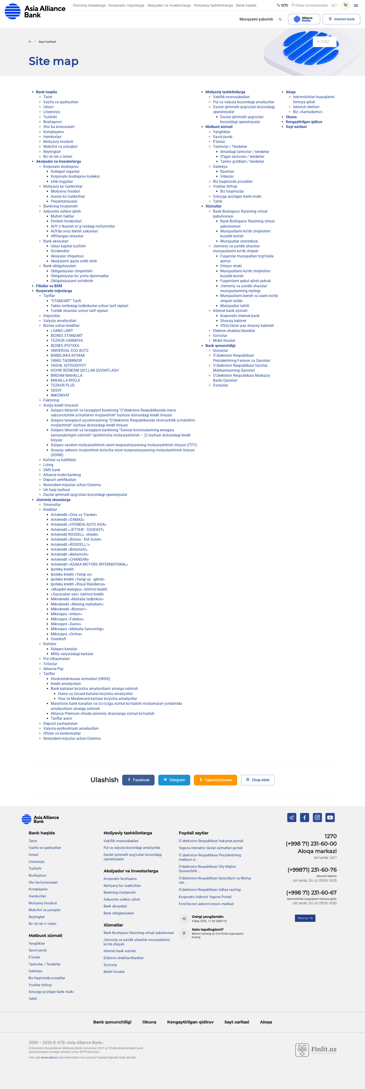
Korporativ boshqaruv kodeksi (75, 176)
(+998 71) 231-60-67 (311, 892)
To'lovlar (50, 664)
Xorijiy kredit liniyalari (60, 405)
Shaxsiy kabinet (233, 320)
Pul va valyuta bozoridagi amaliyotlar (243, 102)
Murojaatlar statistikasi (239, 241)
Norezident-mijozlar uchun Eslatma (72, 485)
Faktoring (51, 400)
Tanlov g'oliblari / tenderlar (242, 161)
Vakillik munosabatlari (231, 97)
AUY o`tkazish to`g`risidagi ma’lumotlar (83, 226)
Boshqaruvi (52, 122)
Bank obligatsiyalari (59, 266)
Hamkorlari (52, 137)
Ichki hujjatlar (62, 181)
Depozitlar (51, 316)
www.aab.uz (49, 1057)
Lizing (48, 465)
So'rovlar (220, 335)
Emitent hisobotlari (66, 221)
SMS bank (51, 470)
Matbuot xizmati (219, 126)
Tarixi (47, 97)
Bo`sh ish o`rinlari (57, 156)
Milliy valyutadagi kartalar (72, 654)
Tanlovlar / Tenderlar (230, 146)
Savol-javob (222, 137)
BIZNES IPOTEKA (65, 345)
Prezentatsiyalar (64, 201)
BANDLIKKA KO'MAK (68, 355)
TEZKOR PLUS (63, 385)
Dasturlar (220, 385)
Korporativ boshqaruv (61, 166)
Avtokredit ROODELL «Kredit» (75, 534)
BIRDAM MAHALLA (66, 375)
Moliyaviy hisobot (65, 191)
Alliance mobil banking (62, 475)
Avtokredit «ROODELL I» (70, 544)
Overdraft (58, 639)
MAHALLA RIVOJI (65, 380)
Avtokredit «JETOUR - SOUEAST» (77, 529)
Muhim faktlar (62, 216)
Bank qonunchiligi (220, 345)
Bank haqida (46, 92)
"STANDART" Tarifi (66, 301)
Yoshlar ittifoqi (225, 186)
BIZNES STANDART (67, 335)
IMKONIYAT (60, 395)
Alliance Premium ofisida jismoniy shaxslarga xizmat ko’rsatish (102, 713)
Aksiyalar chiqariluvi (67, 256)
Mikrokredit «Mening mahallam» (77, 604)
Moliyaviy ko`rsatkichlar (62, 186)
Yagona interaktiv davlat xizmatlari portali (211, 848)
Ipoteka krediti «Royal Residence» (78, 584)
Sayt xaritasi (296, 126)
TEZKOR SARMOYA (67, 340)
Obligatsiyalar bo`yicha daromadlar (80, 276)
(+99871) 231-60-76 (312, 870)
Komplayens (53, 132)
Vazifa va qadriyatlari (60, 102)
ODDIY (56, 390)
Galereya (220, 166)
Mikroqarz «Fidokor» (67, 619)
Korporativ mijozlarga (54, 291)
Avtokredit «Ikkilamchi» (70, 554)
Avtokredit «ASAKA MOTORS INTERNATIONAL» (89, 564)
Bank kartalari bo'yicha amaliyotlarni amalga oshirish (94, 688)
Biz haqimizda (232, 191)
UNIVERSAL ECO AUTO (69, 350)
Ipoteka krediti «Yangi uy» (72, 574)
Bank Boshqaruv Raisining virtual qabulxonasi (139, 933)
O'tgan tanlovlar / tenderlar (242, 156)
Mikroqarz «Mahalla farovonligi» (77, 629)
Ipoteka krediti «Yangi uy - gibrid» (78, 579)
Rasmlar (227, 171)
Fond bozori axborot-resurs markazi (206, 904)
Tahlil (217, 201)
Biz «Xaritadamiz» (308, 112)
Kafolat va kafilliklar (59, 460)
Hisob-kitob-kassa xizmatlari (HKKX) (80, 679)
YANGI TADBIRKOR (66, 360)
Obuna (291, 117)
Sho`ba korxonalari (58, 126)
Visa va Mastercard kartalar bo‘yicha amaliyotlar (97, 698)
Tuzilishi (50, 117)
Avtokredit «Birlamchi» (69, 549)
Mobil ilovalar (224, 340)
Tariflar (49, 296)
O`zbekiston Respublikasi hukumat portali (211, 841)
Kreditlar (50, 509)
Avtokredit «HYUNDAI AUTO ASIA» (79, 524)
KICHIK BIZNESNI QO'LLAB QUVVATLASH (85, 370)
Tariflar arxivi (61, 718)
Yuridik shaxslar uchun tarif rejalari (79, 310)
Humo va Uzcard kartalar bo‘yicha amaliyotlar (95, 693)
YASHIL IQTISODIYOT (68, 365)
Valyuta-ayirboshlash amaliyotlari (70, 728)
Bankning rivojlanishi (60, 206)
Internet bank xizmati (230, 310)
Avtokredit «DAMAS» (68, 519)
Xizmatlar (214, 206)
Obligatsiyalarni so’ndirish (72, 281)
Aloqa (291, 92)
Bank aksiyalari (55, 241)
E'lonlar (219, 141)
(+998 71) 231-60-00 (311, 843)
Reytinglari (52, 151)
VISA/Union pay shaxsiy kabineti (247, 325)
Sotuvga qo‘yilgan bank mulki (237, 196)
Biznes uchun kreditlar (61, 325)
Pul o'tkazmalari (56, 659)
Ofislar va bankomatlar (62, 733)
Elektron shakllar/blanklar (234, 330)
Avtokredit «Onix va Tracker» (74, 514)
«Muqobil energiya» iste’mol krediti (79, 589)
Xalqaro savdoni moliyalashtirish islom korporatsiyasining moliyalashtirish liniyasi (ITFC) (124, 445)
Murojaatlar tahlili (234, 306)
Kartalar (49, 644)
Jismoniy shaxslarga (53, 500)
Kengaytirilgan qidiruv (304, 122)
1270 (331, 836)
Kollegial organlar (65, 171)
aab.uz (35, 11)
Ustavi (48, 107)
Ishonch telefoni (306, 107)
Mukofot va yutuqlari (60, 146)
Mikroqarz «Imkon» (66, 614)
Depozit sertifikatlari (59, 479)
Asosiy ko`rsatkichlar (68, 196)
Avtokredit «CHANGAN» (70, 559)
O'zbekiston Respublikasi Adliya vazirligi (210, 890)
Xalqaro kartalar (64, 649)
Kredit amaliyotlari (66, 683)
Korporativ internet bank (240, 316)
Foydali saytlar (193, 833)
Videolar (227, 176)
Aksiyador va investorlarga (58, 161)
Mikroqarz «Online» (66, 634)
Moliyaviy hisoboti (58, 141)
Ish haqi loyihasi (56, 489)
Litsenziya (51, 112)
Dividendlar (60, 251)
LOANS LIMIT (62, 330)
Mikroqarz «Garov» (66, 624)
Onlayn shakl (231, 266)
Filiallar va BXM (49, 286)
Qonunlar (220, 350)
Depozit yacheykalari (60, 723)
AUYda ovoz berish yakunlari (74, 231)
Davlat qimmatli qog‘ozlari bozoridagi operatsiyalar (85, 494)
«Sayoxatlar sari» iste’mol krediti (77, 594)
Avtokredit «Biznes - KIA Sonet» (76, 539)
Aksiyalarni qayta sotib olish (74, 261)
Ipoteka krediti (62, 569)
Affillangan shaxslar (67, 236)
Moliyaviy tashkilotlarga (225, 92)
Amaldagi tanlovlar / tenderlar (244, 151)
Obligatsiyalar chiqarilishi (71, 271)
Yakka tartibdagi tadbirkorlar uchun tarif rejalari (89, 306)
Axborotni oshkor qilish (62, 211)
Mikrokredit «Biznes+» (69, 609)
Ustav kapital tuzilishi (68, 246)
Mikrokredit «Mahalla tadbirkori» (77, 599)
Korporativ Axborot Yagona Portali (205, 897)
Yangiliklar (221, 132)
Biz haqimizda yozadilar (233, 181)
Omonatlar (52, 504)
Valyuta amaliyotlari (59, 320)
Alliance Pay (53, 669)
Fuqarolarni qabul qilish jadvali (245, 281)
